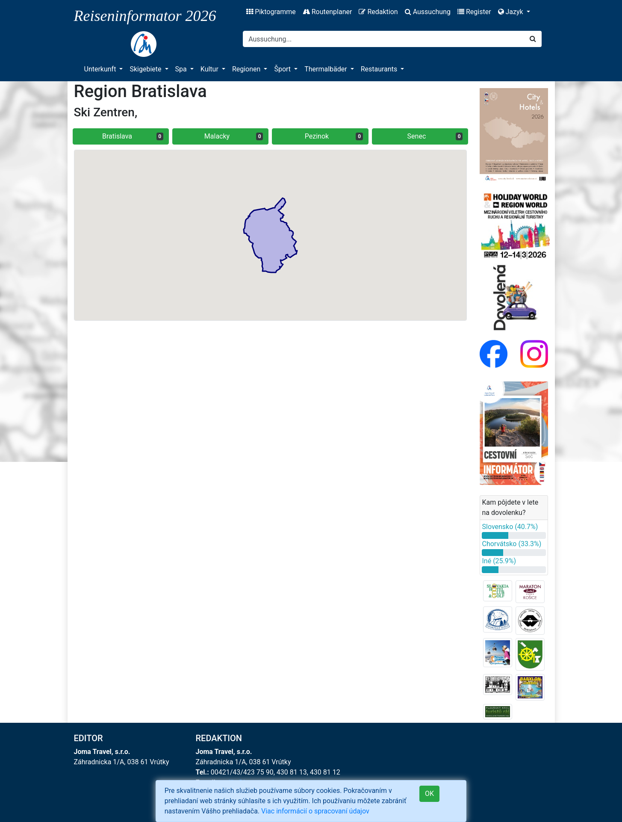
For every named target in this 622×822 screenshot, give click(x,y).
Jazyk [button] (511, 12)
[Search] (384, 39)
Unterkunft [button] (101, 69)
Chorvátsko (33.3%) (511, 544)
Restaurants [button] (380, 69)
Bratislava (132, 136)
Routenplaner (327, 12)
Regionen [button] (247, 69)
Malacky (233, 136)
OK (429, 793)
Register (474, 12)
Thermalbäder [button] (326, 69)
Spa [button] (182, 69)
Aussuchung (428, 12)
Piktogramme (271, 12)
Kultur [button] (210, 69)
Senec (435, 136)
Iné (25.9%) (499, 561)
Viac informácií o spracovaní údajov (315, 811)
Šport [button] (283, 69)
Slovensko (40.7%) (510, 527)
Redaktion (378, 12)
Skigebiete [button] (146, 69)
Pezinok (334, 136)
